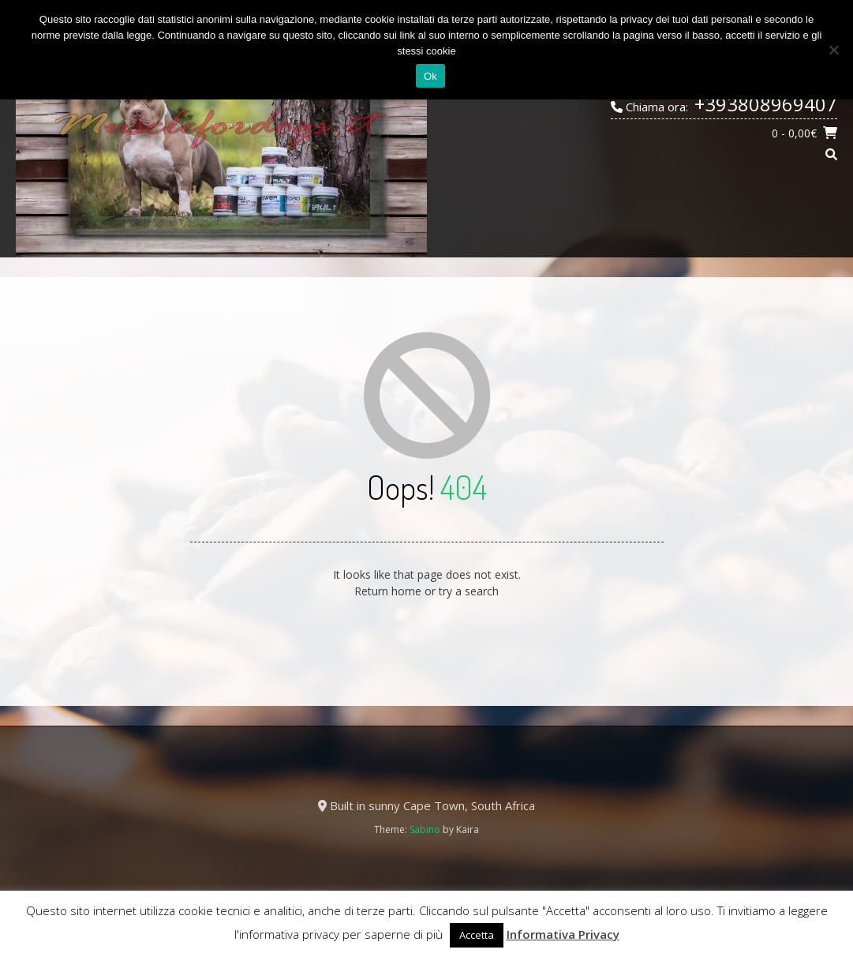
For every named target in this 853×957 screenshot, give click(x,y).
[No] (833, 50)
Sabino (425, 829)
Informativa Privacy (563, 934)
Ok (430, 76)
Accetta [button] (476, 935)
